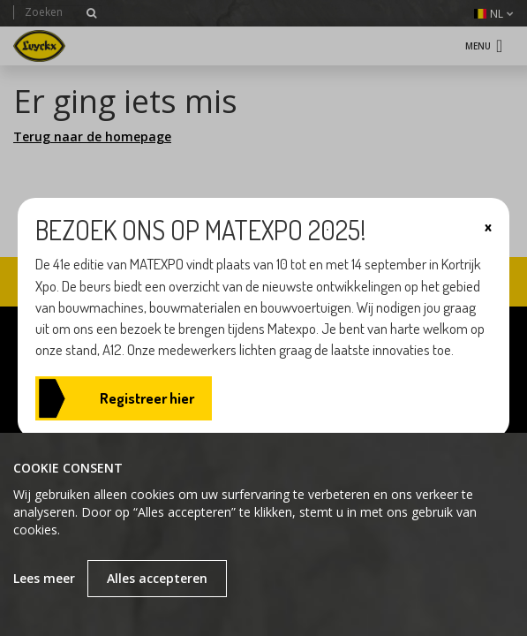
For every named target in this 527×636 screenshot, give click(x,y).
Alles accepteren (157, 578)
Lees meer (44, 578)
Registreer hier (147, 398)
